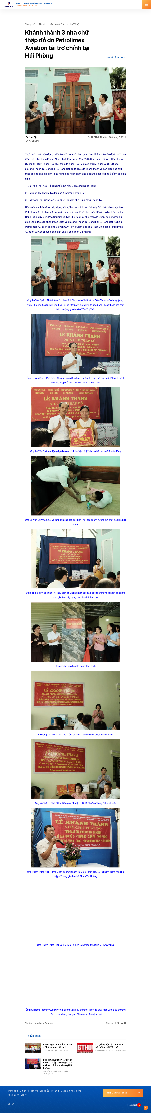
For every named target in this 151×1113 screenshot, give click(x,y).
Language (132, 1105)
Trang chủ (30, 24)
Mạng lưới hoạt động (71, 1091)
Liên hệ (24, 1095)
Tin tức (42, 24)
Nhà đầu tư (13, 1095)
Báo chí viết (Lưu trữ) (104, 1051)
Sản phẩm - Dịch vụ (49, 1091)
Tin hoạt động (49, 1051)
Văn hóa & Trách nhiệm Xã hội (65, 24)
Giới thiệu (24, 1091)
